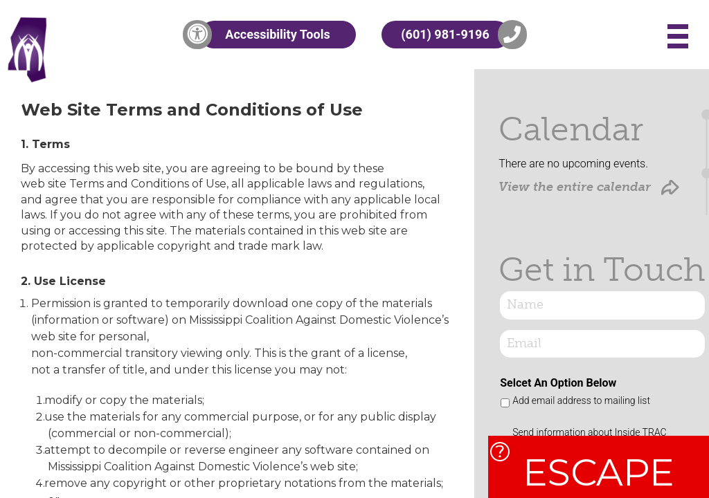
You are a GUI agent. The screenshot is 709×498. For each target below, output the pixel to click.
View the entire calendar (589, 187)
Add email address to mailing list (581, 400)
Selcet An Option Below (558, 382)
